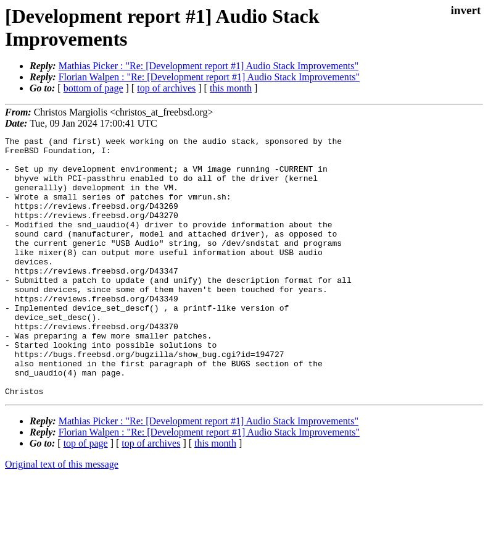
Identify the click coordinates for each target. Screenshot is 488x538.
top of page (86, 495)
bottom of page (93, 88)
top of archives (166, 88)
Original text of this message (61, 516)
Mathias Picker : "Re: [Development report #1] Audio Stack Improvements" (208, 66)
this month (231, 88)
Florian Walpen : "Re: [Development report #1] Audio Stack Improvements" (209, 77)
